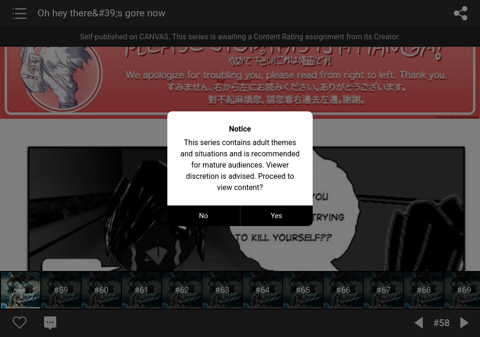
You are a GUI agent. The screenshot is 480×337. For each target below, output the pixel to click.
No (203, 216)
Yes (276, 216)
